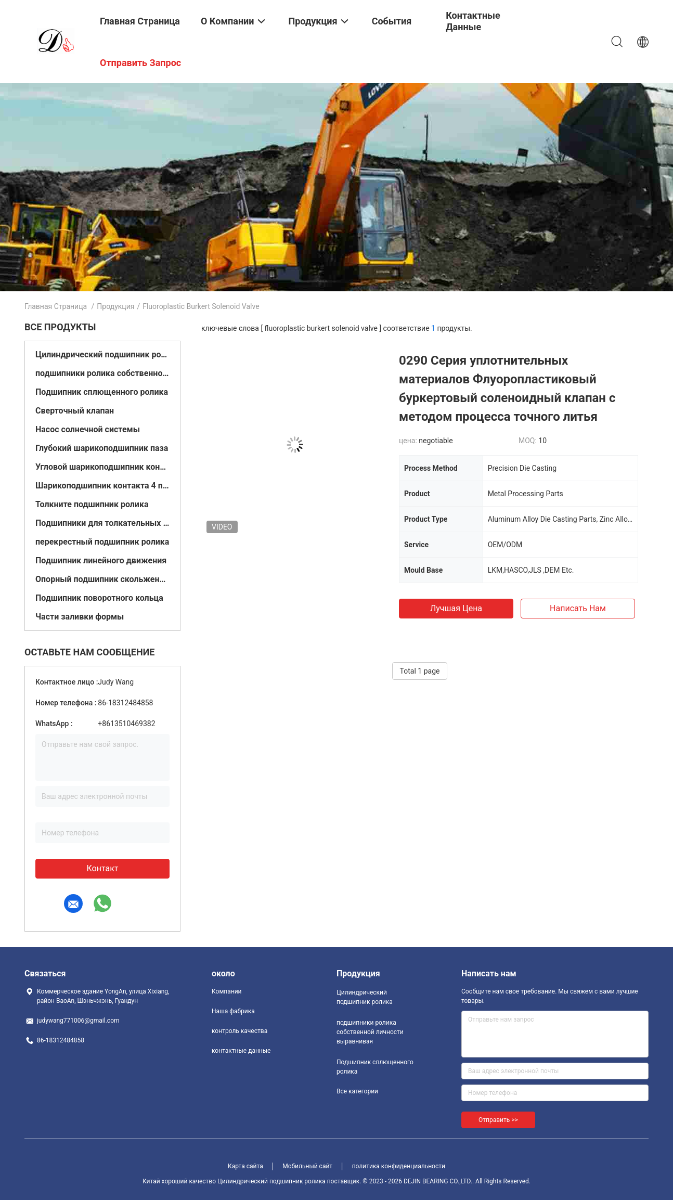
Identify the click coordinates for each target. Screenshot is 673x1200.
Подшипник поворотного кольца (99, 598)
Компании (227, 991)
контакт (102, 868)
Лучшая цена (456, 608)
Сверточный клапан (74, 411)
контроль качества (239, 1031)
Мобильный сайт (307, 1166)
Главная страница (55, 306)
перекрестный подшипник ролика (102, 542)
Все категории (357, 1091)
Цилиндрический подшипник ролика (102, 354)
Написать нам (578, 608)
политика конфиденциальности (398, 1166)
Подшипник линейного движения (100, 560)
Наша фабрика (233, 1011)
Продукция (115, 306)
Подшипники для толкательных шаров (102, 523)
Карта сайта (245, 1166)
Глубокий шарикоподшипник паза (101, 448)
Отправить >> (498, 1120)
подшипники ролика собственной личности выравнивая (102, 373)
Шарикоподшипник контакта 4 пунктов (102, 486)
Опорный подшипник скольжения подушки (102, 579)
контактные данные (241, 1050)
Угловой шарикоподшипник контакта (102, 467)
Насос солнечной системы (87, 429)
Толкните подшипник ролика (92, 504)
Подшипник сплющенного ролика (101, 392)
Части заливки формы (79, 617)
